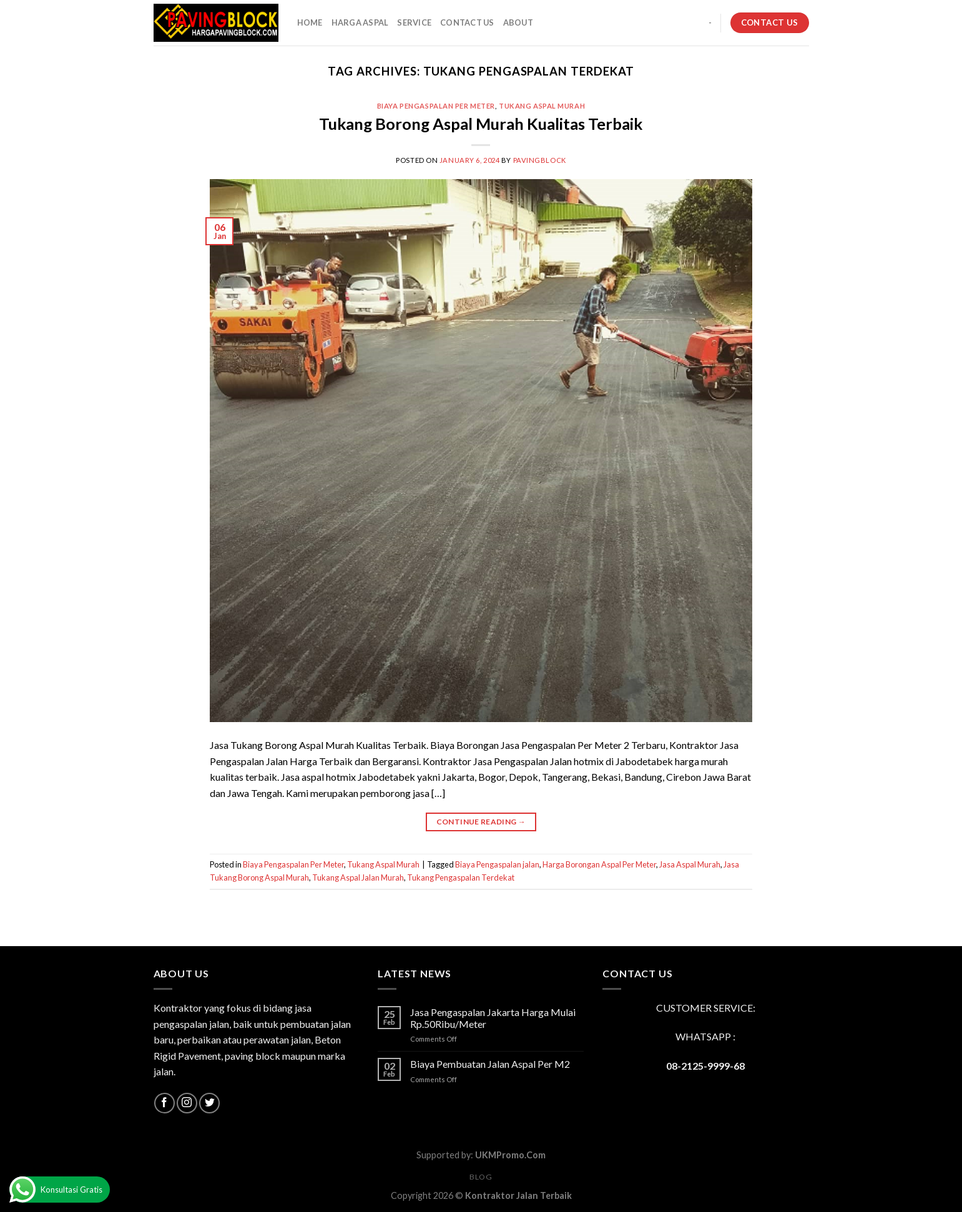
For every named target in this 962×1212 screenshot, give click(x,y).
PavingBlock (539, 160)
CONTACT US (467, 22)
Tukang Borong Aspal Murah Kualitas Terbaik (480, 123)
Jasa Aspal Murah (689, 864)
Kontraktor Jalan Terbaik (518, 1195)
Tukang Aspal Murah (542, 106)
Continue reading (481, 822)
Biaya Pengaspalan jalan (497, 864)
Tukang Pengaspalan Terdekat (460, 877)
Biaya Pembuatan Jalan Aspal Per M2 (490, 1064)
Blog (480, 1176)
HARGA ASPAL (360, 22)
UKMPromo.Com (510, 1155)
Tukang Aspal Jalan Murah (358, 877)
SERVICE (414, 22)
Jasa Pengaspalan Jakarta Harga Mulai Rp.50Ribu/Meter (493, 1018)
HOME (310, 22)
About (518, 22)
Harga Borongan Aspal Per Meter (599, 864)
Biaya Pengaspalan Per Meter (436, 106)
